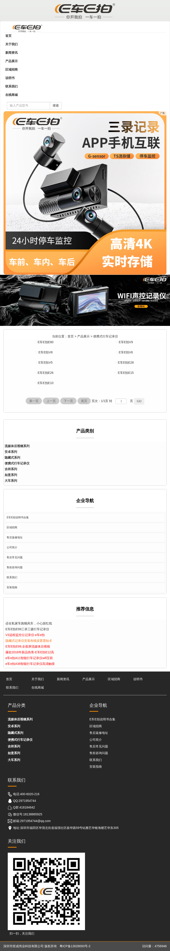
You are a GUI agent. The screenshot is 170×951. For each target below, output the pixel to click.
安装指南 (12, 587)
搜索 (56, 105)
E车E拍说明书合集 (18, 517)
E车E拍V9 (126, 342)
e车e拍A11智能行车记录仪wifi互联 (29, 658)
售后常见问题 (15, 557)
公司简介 (12, 547)
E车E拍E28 (126, 362)
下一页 (68, 401)
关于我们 (11, 44)
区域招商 (11, 69)
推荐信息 (85, 608)
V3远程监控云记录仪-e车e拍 (25, 635)
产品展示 (11, 61)
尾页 (84, 401)
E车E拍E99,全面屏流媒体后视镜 (28, 646)
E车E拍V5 (46, 362)
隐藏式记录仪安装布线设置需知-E (29, 640)
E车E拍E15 (126, 372)
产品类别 (85, 430)
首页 (8, 36)
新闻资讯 (11, 52)
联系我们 (11, 86)
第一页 (34, 401)
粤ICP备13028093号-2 (75, 946)
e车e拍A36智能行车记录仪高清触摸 (30, 664)
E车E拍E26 (46, 372)
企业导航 (85, 500)
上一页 (51, 401)
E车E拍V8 (46, 352)
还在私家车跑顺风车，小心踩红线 (29, 623)
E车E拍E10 (46, 383)
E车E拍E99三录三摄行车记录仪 (27, 629)
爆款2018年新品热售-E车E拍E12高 (30, 652)
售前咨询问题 (15, 567)
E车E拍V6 (126, 352)
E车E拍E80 (46, 342)
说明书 (10, 78)
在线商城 (11, 95)
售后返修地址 (15, 537)
